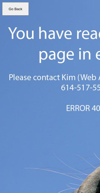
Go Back (15, 9)
